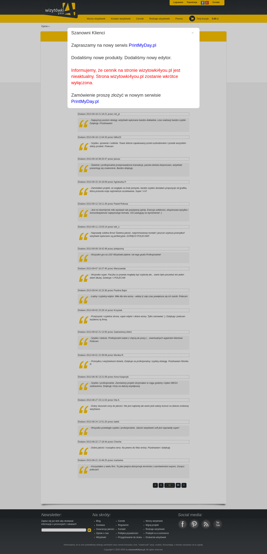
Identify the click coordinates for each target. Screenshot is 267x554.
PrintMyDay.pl (142, 45)
